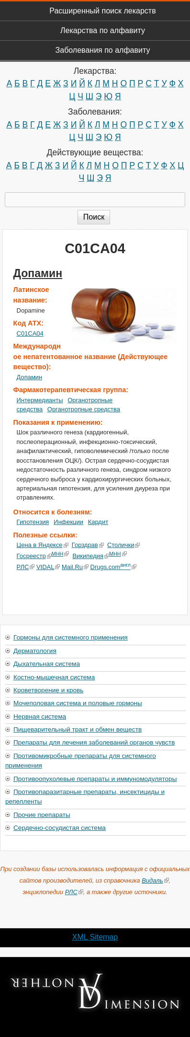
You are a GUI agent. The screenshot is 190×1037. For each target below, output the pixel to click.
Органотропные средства (83, 409)
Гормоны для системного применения (70, 637)
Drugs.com (113, 567)
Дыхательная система (46, 663)
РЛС (26, 567)
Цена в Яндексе (42, 544)
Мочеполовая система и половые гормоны (77, 703)
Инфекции (68, 521)
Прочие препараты (41, 814)
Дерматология (34, 650)
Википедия (90, 555)
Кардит (98, 521)
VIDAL (48, 567)
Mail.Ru (75, 567)
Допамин (38, 273)
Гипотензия (33, 521)
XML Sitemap (95, 937)
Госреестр (34, 555)
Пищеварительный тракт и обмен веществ (77, 729)
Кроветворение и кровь (48, 690)
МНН (60, 554)
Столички (123, 544)
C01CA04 (30, 333)
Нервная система (39, 716)
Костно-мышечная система (54, 677)
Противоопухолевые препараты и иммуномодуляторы (95, 778)
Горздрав (88, 544)
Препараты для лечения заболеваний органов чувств (94, 742)
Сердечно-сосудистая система (59, 827)
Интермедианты (40, 400)
